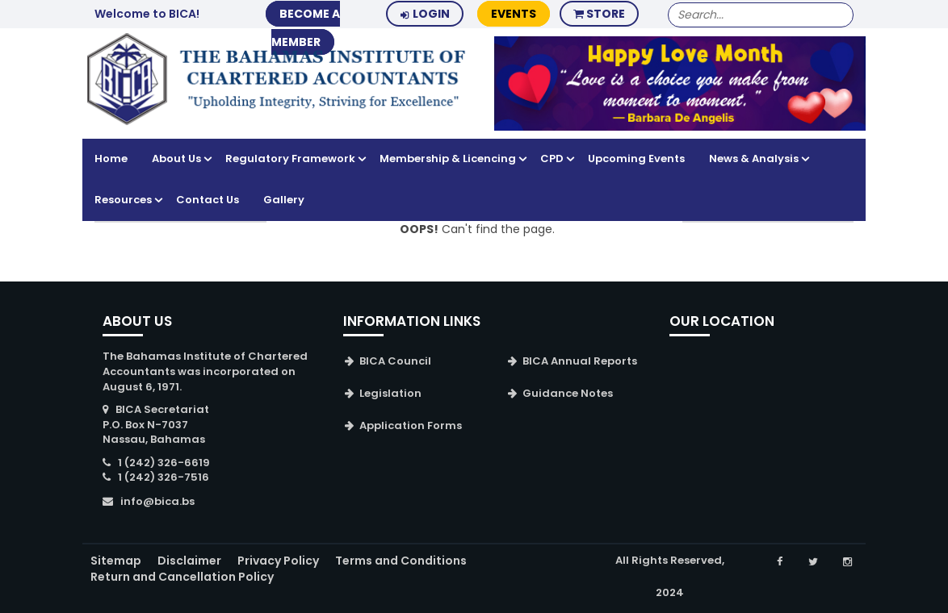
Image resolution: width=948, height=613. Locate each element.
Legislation (390, 393)
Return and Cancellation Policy (182, 577)
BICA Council (395, 361)
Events (513, 14)
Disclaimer (189, 561)
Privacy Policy (278, 561)
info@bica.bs (157, 501)
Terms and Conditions (401, 561)
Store (599, 14)
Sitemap (115, 561)
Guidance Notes (567, 393)
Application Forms (410, 425)
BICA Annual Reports (579, 361)
